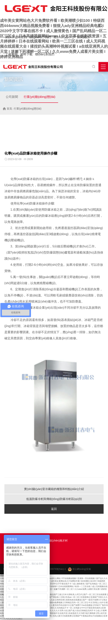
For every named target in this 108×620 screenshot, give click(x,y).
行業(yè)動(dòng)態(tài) (39, 96)
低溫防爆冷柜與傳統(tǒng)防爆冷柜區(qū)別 (54, 499)
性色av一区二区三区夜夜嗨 (77, 597)
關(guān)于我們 (40, 37)
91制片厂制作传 (101, 605)
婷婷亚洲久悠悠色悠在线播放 (69, 600)
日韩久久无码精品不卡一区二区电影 (64, 608)
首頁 (9, 108)
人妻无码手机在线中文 (61, 605)
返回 (54, 508)
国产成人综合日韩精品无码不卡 (82, 610)
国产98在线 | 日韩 (57, 597)
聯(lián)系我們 (44, 54)
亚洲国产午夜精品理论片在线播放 (87, 616)
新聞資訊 (83, 37)
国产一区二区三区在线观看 (95, 594)
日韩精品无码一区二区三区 (76, 602)
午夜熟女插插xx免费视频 (52, 602)
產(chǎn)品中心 (64, 37)
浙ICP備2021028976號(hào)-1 (50, 569)
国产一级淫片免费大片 (92, 600)
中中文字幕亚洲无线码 (91, 608)
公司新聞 (12, 96)
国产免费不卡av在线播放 (82, 605)
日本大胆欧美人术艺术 (73, 594)
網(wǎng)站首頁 (16, 37)
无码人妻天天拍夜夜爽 (62, 616)
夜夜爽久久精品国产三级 (51, 594)
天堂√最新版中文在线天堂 (56, 613)
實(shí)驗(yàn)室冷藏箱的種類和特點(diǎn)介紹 (54, 489)
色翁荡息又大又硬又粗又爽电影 (82, 613)
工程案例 (11, 54)
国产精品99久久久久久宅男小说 (54, 610)
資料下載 (26, 54)
